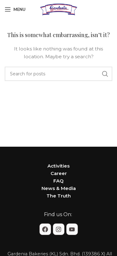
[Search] (58, 74)
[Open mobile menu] (15, 9)
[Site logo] (58, 9)
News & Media (58, 188)
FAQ (58, 181)
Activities (58, 166)
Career (59, 173)
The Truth (58, 196)
